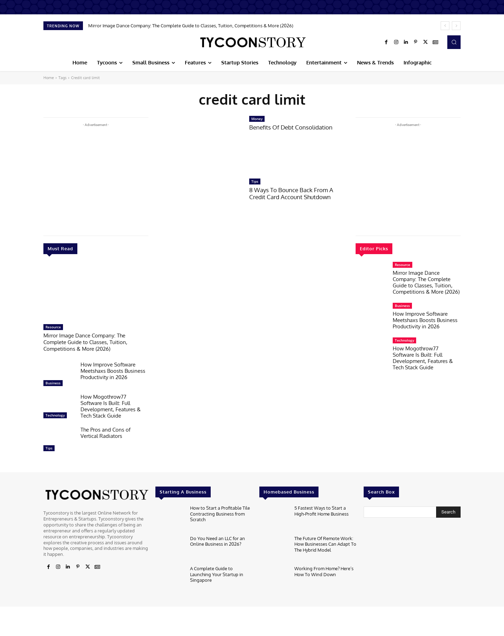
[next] (456, 25)
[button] (454, 42)
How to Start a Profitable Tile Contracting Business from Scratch (220, 512)
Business (53, 381)
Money (256, 118)
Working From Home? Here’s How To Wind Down (324, 569)
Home (48, 77)
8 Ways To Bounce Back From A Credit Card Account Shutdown (291, 193)
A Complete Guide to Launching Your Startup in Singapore (216, 572)
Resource (53, 326)
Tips (49, 447)
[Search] (448, 511)
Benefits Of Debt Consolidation (290, 127)
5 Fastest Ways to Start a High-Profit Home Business (321, 509)
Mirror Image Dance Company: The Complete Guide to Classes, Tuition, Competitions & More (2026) (190, 25)
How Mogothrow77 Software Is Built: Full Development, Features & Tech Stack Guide (110, 405)
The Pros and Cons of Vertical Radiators (105, 431)
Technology (55, 414)
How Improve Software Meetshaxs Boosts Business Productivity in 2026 (112, 369)
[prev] (445, 25)
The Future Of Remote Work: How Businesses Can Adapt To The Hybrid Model (325, 542)
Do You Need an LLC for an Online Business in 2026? (217, 539)
